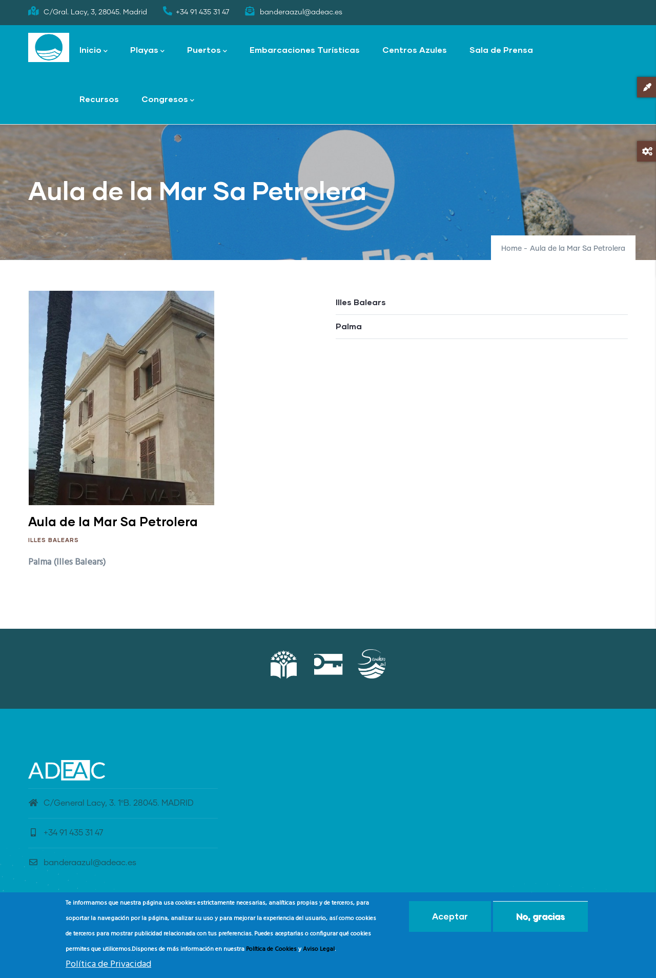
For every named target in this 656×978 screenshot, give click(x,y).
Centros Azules (414, 49)
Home (511, 248)
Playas (147, 50)
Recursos (99, 99)
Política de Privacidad (108, 966)
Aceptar (450, 917)
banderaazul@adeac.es (82, 863)
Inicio (93, 50)
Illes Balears (53, 539)
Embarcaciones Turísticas (305, 49)
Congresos (167, 100)
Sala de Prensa (501, 49)
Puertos (207, 50)
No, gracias (540, 917)
